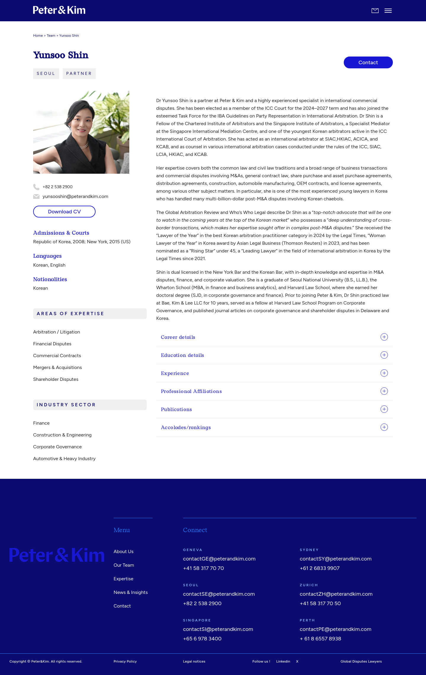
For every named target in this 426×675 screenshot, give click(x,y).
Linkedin (283, 661)
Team (51, 35)
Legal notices (194, 661)
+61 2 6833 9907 (320, 568)
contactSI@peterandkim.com (218, 629)
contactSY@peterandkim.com (336, 558)
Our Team (124, 565)
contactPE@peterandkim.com (335, 629)
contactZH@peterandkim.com (336, 594)
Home (38, 35)
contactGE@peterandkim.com (219, 558)
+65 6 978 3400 (202, 639)
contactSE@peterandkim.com (219, 594)
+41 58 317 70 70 (203, 568)
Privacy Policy (125, 661)
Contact (122, 606)
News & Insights (131, 592)
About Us (123, 551)
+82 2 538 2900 (202, 603)
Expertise (123, 578)
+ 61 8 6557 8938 (320, 639)
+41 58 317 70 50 (320, 603)
